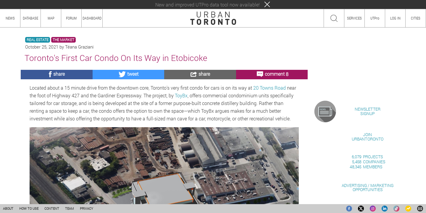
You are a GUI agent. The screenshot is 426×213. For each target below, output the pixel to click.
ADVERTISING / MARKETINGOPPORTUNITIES (367, 187)
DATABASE (30, 18)
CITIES (415, 18)
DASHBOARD (92, 18)
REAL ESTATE (38, 40)
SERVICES (354, 18)
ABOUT (8, 208)
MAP (51, 18)
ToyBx (181, 95)
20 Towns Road (269, 88)
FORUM (71, 18)
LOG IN (395, 18)
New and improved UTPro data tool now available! (207, 4)
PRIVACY (86, 208)
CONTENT (51, 208)
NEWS (10, 18)
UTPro (374, 18)
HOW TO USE (28, 208)
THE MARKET (63, 40)
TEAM (69, 208)
